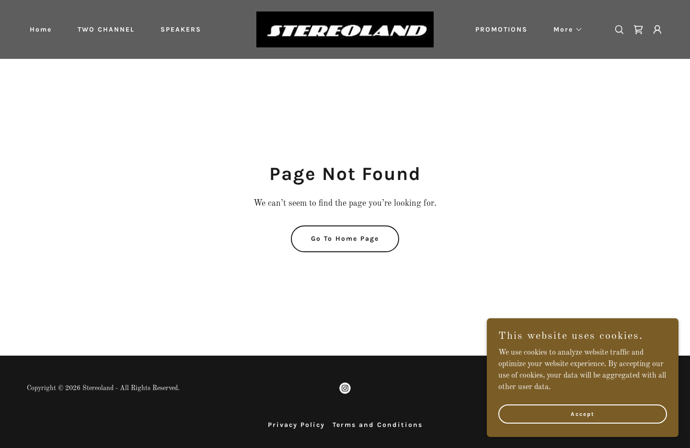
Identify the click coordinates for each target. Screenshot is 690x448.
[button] (565, 29)
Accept (583, 433)
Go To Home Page (345, 239)
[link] (345, 29)
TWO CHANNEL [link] (106, 29)
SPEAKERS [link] (181, 29)
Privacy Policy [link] (296, 425)
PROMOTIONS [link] (501, 29)
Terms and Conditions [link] (378, 425)
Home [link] (41, 29)
